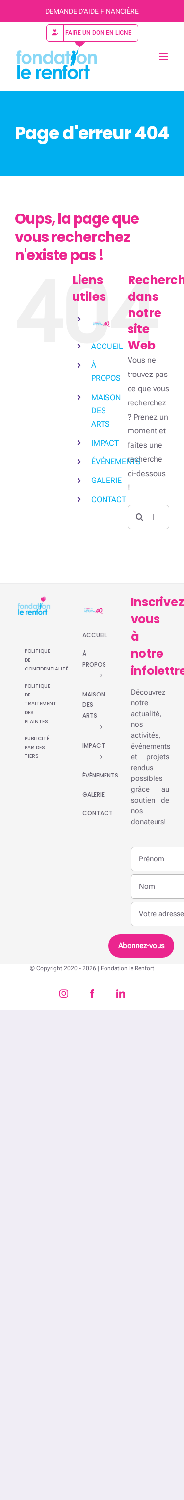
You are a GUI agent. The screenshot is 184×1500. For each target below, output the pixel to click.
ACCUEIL (107, 346)
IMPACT (105, 443)
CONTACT (108, 499)
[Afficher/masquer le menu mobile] (164, 57)
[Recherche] (140, 517)
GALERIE (106, 480)
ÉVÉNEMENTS (116, 461)
